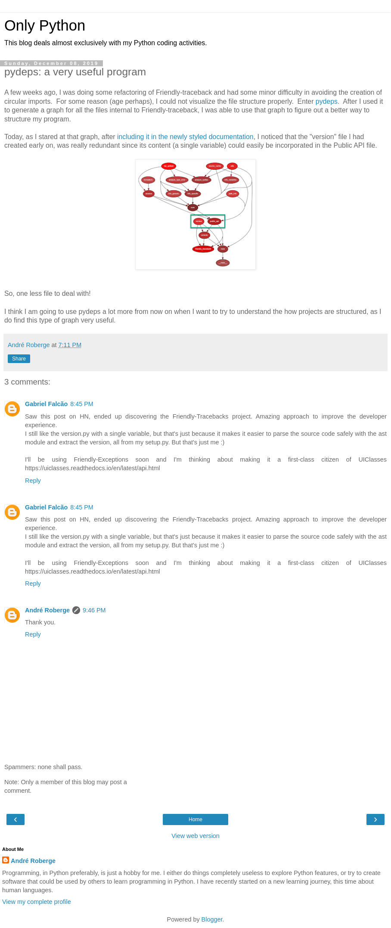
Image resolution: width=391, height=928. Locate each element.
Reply (33, 480)
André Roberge (47, 610)
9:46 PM (94, 610)
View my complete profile (36, 901)
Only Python (44, 25)
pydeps (327, 101)
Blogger (212, 919)
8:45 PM (81, 403)
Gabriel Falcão (46, 403)
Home (195, 819)
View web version (195, 835)
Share (19, 359)
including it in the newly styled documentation (185, 136)
